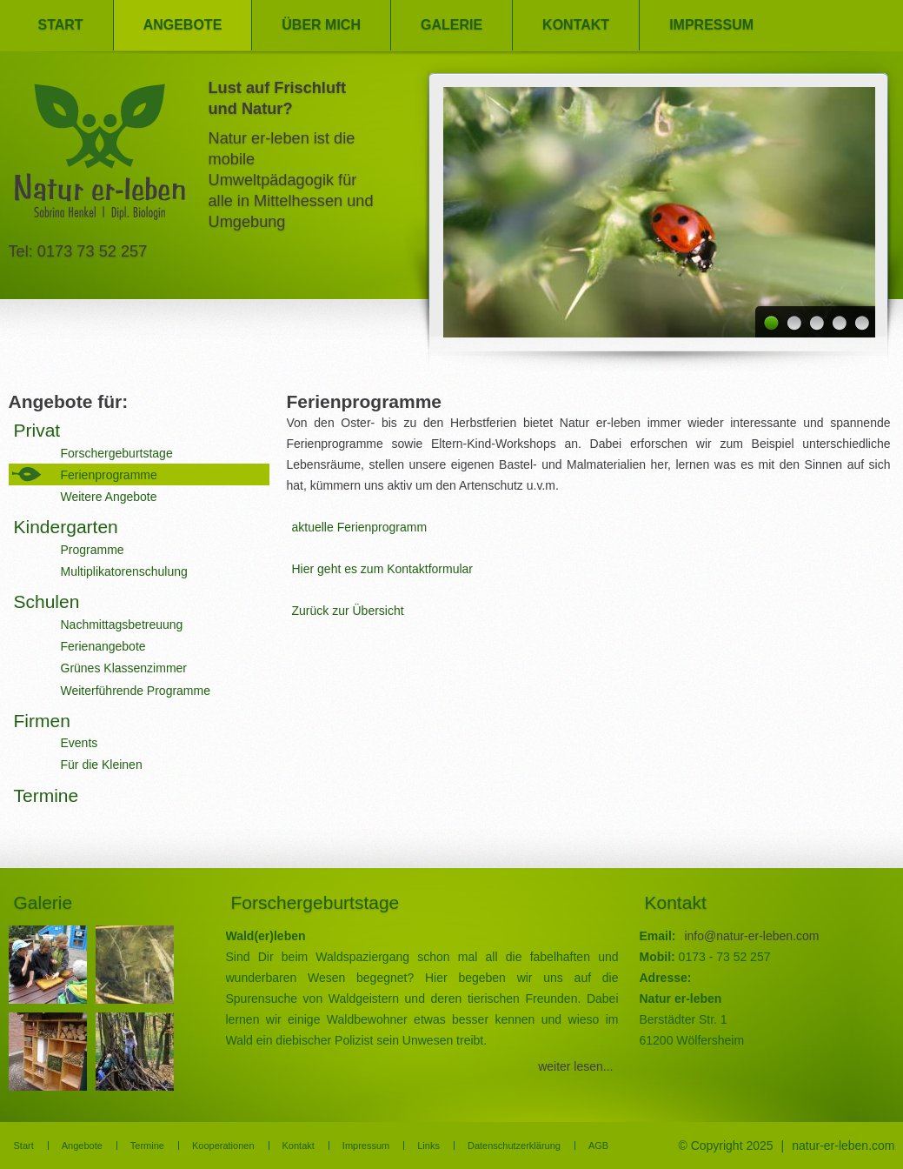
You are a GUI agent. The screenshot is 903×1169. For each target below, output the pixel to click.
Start (60, 24)
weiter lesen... (575, 1066)
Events (79, 743)
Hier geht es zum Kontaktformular (383, 569)
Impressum (711, 24)
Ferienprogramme (109, 475)
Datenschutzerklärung (514, 1145)
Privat (37, 430)
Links (428, 1145)
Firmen (42, 721)
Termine (46, 795)
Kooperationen (223, 1145)
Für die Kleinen (102, 765)
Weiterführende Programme (135, 691)
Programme (92, 550)
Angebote (182, 24)
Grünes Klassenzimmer (124, 668)
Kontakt (575, 24)
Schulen (47, 601)
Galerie (451, 24)
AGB (598, 1145)
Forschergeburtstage (117, 453)
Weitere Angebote (109, 497)
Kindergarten (66, 527)
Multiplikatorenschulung (124, 571)
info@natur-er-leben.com (751, 936)
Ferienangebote (103, 646)
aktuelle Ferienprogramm (360, 527)
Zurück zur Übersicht (348, 611)
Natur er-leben (100, 157)
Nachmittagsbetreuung (122, 624)
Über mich (321, 24)
